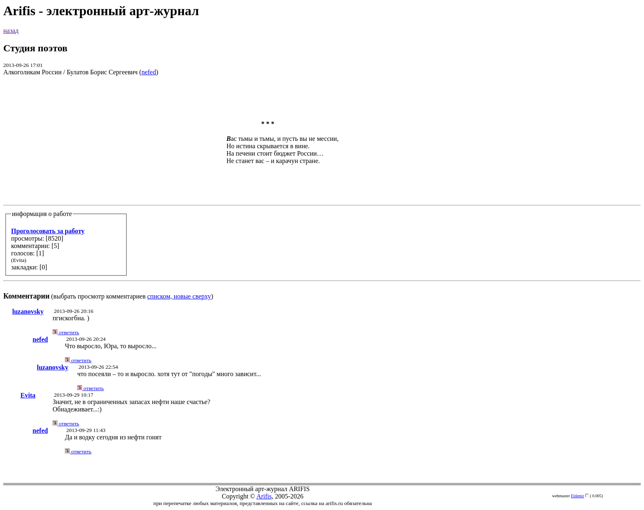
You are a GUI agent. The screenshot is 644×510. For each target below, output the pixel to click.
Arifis (263, 496)
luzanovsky (28, 311)
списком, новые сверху (179, 296)
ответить (66, 332)
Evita (28, 395)
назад (10, 30)
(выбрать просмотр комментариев (322, 191)
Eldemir (577, 496)
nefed (148, 72)
